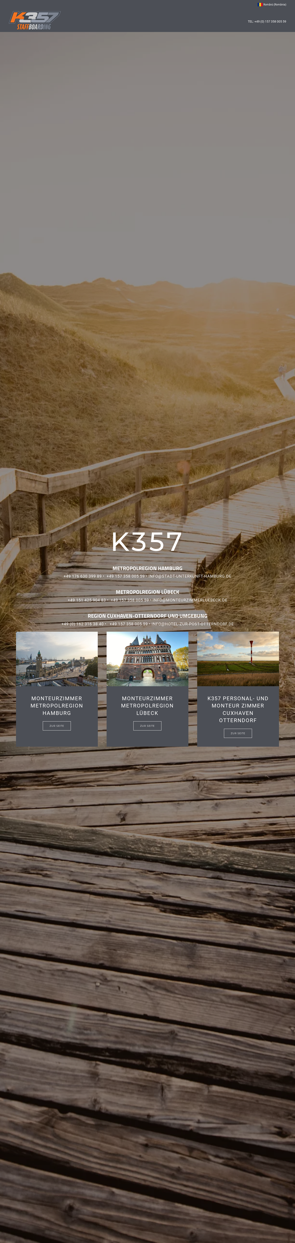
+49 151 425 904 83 (87, 600)
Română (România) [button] (271, 4)
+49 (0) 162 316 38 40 (82, 624)
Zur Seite (57, 725)
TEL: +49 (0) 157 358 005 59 (267, 21)
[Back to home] (35, 20)
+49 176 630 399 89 (83, 576)
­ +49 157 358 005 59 (124, 576)
